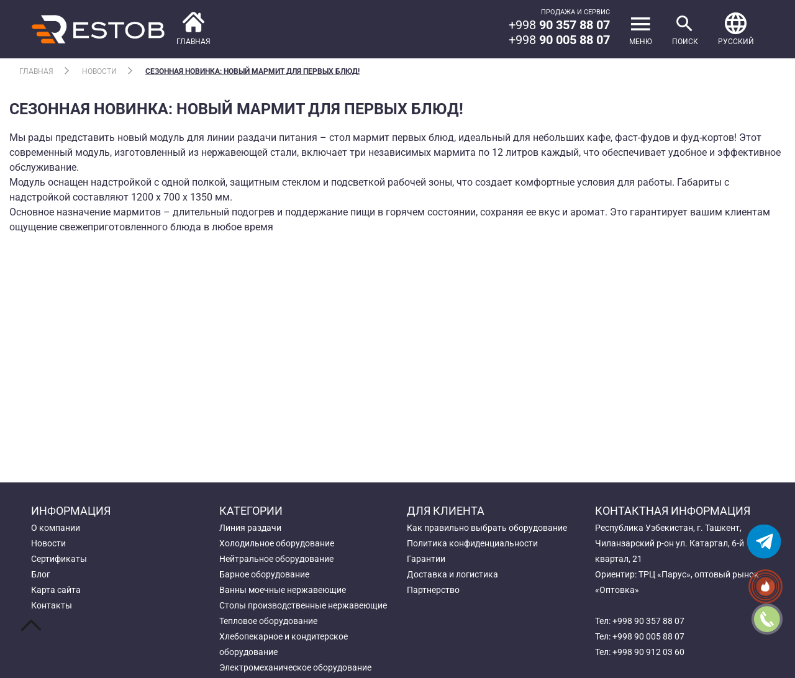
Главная (36, 71)
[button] (736, 29)
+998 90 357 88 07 (648, 621)
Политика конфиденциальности (472, 543)
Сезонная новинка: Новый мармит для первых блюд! (252, 71)
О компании (55, 528)
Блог (40, 574)
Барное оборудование (264, 574)
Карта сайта (56, 590)
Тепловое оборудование (268, 621)
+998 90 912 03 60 (648, 652)
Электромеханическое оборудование (295, 667)
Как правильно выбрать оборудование (487, 528)
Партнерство (433, 590)
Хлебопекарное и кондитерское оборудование (283, 644)
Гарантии (426, 559)
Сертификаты (59, 559)
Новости (99, 71)
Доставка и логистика (452, 574)
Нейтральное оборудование (276, 559)
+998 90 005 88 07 (648, 636)
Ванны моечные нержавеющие (282, 590)
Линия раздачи (250, 528)
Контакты (51, 605)
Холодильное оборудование (276, 543)
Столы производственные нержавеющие (303, 605)
